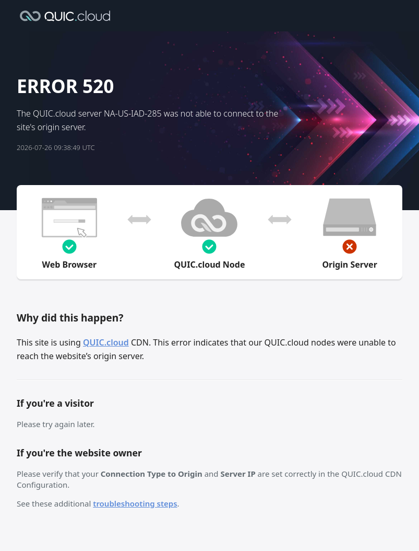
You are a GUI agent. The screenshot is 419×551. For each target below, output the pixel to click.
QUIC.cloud (106, 342)
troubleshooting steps (135, 503)
